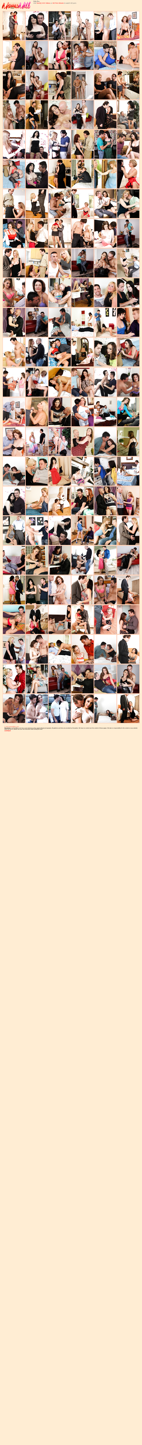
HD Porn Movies (58, 3)
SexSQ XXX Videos (43, 3)
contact (7, 731)
